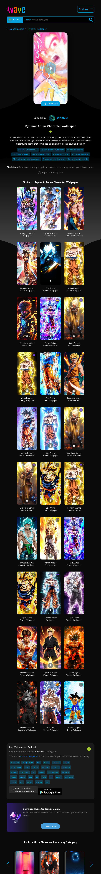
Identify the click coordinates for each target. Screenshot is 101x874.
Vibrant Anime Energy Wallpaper (27, 399)
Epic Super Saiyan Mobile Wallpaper (74, 454)
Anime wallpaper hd (20, 154)
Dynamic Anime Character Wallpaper (74, 234)
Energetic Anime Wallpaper (27, 234)
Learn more (50, 826)
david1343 (58, 117)
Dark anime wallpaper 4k (78, 159)
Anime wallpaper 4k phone (54, 159)
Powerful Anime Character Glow (74, 509)
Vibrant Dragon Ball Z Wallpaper (74, 728)
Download (50, 104)
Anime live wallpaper (80, 154)
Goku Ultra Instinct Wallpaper (50, 728)
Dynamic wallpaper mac (28, 150)
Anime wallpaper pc (61, 154)
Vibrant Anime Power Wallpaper (74, 289)
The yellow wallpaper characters (26, 159)
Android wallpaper (29, 756)
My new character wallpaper (52, 150)
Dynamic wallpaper (37, 28)
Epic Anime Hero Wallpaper (50, 399)
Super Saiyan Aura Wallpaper (74, 344)
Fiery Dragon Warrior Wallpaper (74, 673)
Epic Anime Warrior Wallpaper (50, 289)
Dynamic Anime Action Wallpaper (27, 289)
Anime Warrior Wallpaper (50, 618)
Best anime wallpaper (41, 154)
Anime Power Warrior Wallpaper (27, 454)
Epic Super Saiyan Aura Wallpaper (27, 509)
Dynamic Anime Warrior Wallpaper (50, 673)
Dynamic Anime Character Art (50, 234)
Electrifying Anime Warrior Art (27, 344)
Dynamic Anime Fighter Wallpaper (27, 673)
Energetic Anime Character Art (74, 399)
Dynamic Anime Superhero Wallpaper (27, 728)
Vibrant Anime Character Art (50, 563)
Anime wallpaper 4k (75, 150)
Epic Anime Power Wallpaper (74, 563)
